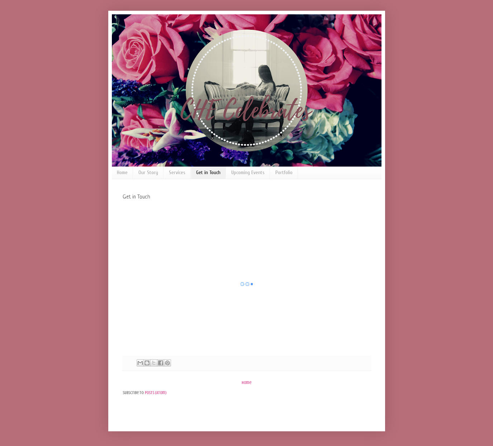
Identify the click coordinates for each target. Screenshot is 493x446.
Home (122, 172)
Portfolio (284, 172)
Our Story (148, 172)
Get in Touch (208, 172)
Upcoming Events (248, 172)
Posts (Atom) (156, 392)
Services (177, 172)
